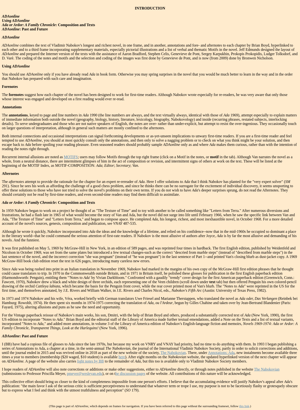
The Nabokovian (173, 353)
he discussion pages (130, 374)
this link (244, 406)
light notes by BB (90, 361)
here (122, 357)
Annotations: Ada (221, 353)
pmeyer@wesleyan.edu (84, 374)
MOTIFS (71, 157)
